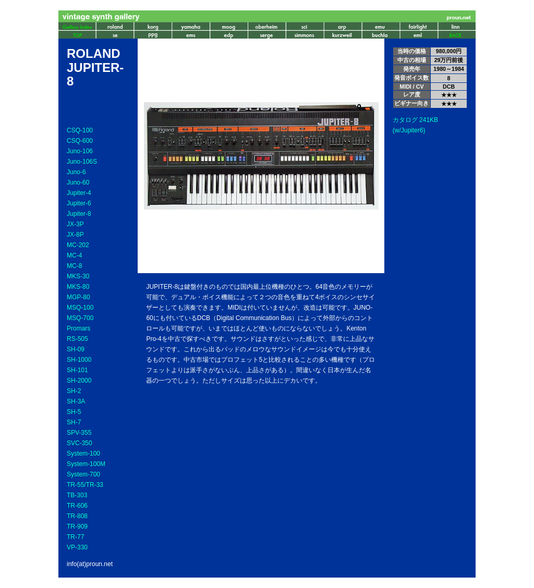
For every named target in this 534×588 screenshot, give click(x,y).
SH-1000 (79, 359)
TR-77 (75, 537)
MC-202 (78, 245)
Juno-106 (80, 151)
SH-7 (74, 422)
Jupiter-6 (79, 203)
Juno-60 (78, 182)
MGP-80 (78, 297)
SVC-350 (79, 443)
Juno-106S (82, 161)
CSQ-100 (80, 130)
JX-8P (75, 234)
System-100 (83, 453)
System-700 (83, 474)
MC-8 (74, 266)
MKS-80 (78, 286)
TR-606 (77, 505)
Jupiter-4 (79, 193)
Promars (78, 328)
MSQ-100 (80, 307)
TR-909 (77, 526)
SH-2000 (79, 380)
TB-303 (77, 495)
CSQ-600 (80, 140)
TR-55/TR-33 (85, 484)
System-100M (86, 464)
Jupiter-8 (79, 213)
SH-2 (74, 391)
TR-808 (77, 516)
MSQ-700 (80, 318)
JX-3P (75, 224)
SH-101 (77, 370)
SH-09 (75, 349)
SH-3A (76, 401)
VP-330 (77, 547)
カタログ (405, 120)
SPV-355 (79, 432)
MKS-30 (78, 276)
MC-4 (74, 255)
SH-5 (74, 411)
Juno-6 (76, 172)
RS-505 (77, 338)
